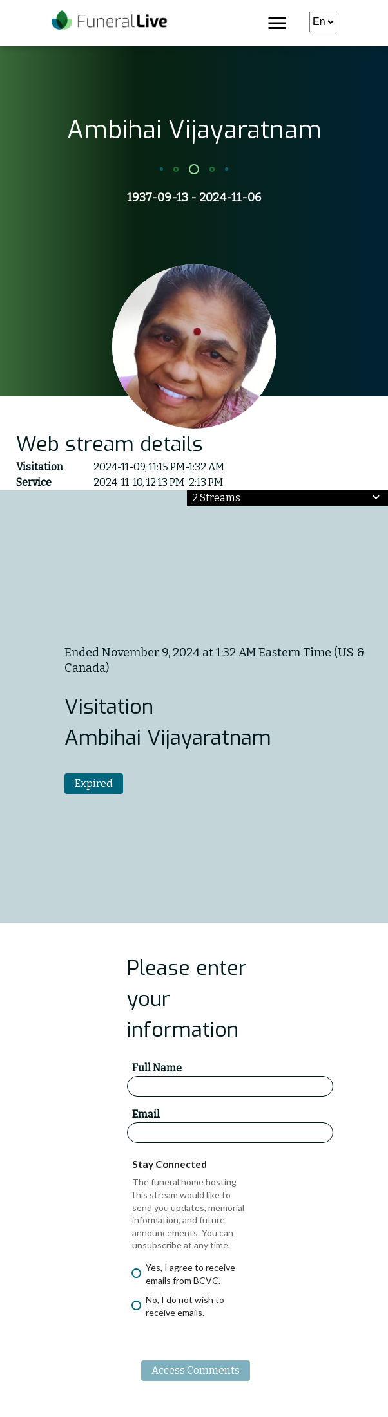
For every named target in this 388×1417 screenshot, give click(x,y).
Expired (94, 783)
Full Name (157, 1068)
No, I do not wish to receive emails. (178, 1306)
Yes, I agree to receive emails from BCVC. (183, 1274)
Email (146, 1114)
